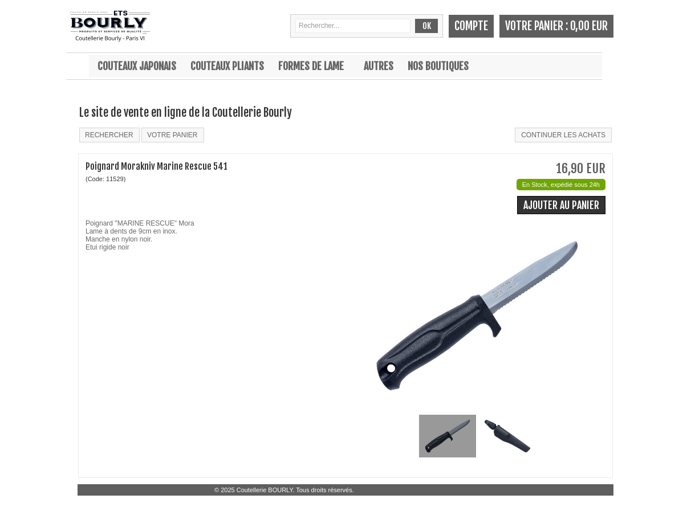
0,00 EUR (589, 26)
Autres (378, 66)
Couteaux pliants (227, 66)
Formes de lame (311, 66)
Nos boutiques (438, 66)
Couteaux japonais (136, 66)
